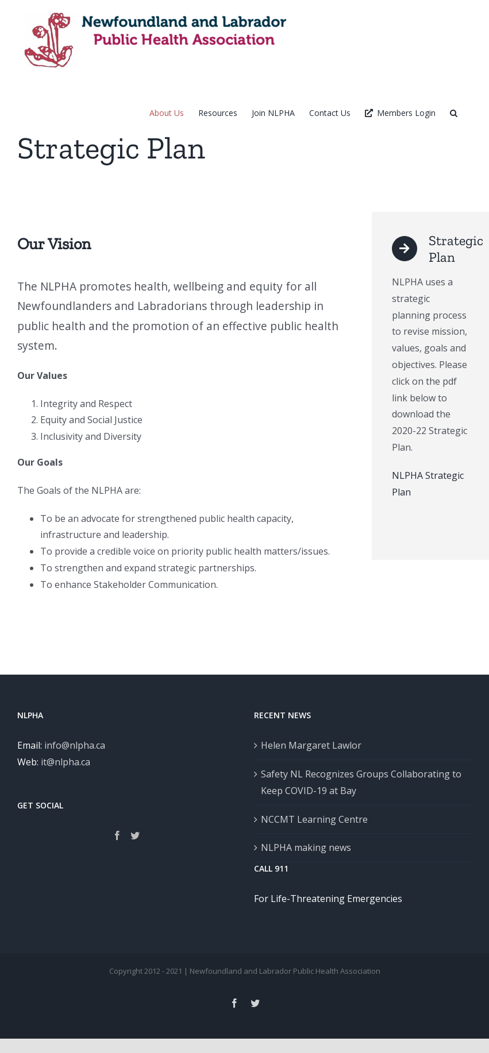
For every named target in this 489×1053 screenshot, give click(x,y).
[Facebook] (117, 835)
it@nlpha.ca (65, 762)
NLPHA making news (306, 847)
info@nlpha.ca (74, 745)
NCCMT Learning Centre (314, 819)
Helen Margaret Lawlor (311, 745)
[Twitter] (135, 835)
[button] (453, 113)
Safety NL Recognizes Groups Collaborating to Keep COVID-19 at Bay (361, 782)
